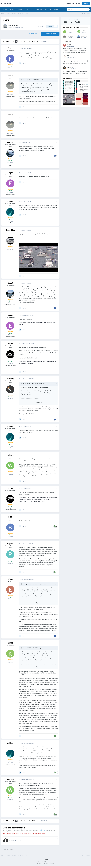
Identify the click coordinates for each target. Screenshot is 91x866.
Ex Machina (10, 230)
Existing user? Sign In (73, 3)
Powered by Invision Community (45, 863)
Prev (7, 41)
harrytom (10, 75)
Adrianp (10, 142)
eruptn (10, 173)
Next (33, 41)
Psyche (10, 544)
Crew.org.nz (6, 3)
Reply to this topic (50, 33)
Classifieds (39, 9)
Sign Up (86, 3)
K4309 (10, 643)
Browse (20, 9)
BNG (10, 517)
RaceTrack (30, 9)
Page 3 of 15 (45, 41)
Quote (24, 63)
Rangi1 (10, 283)
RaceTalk (20, 27)
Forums (5, 9)
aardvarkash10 (85, 36)
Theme (45, 859)
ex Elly (10, 344)
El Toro (10, 579)
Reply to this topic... (17, 841)
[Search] (76, 9)
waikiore (10, 455)
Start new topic (33, 33)
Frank (10, 48)
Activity (12, 9)
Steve (69, 44)
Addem (10, 201)
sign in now (42, 830)
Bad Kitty (10, 379)
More (56, 9)
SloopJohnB (14, 25)
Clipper (69, 56)
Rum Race (48, 9)
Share (40, 26)
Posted (25, 48)
